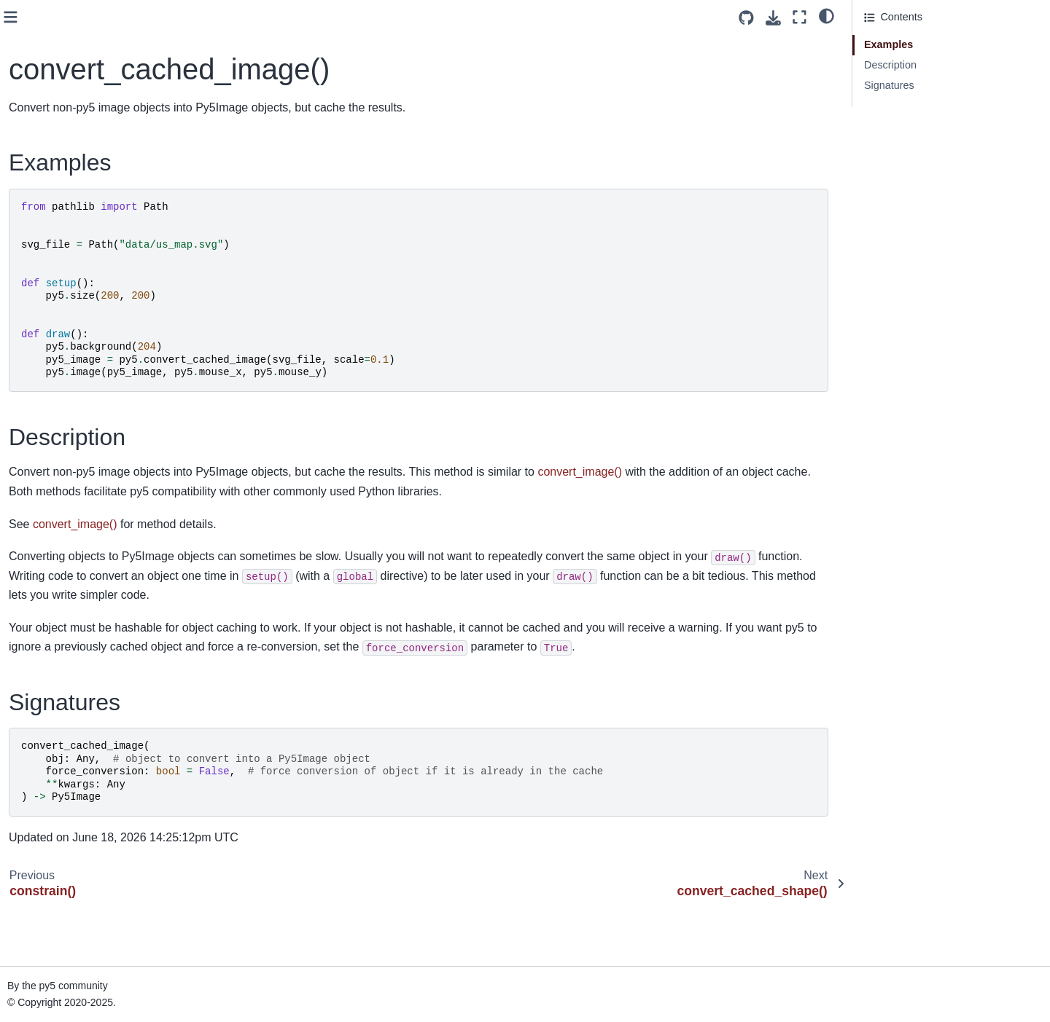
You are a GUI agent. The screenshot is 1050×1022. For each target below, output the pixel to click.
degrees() (44, 605)
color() (37, 73)
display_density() (61, 651)
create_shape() (57, 374)
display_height (55, 674)
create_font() (52, 281)
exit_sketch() (52, 929)
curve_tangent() (59, 489)
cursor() (40, 397)
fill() (30, 975)
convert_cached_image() (83, 143)
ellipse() (40, 744)
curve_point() (52, 466)
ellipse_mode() (56, 767)
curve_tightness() (62, 513)
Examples (888, 44)
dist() (33, 721)
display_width (53, 698)
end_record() (52, 883)
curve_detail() (53, 443)
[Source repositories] (746, 18)
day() (34, 582)
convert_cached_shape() (79, 165)
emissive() (46, 790)
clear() (37, 27)
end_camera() (55, 813)
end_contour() (55, 837)
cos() (33, 258)
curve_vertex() (55, 536)
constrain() (46, 119)
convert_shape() (60, 212)
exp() (34, 952)
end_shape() (51, 906)
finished (40, 999)
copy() (36, 235)
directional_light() (62, 628)
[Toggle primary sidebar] (256, 17)
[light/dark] (826, 15)
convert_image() (60, 188)
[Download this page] (773, 18)
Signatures (889, 85)
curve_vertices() (59, 559)
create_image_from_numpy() (89, 350)
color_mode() (53, 96)
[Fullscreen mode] (799, 17)
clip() (33, 49)
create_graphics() (63, 304)
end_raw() (45, 859)
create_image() (57, 328)
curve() (38, 420)
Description (890, 65)
